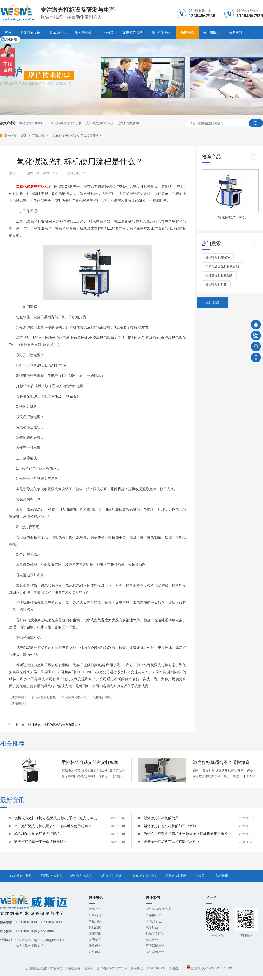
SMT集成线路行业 (158, 909)
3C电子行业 (154, 921)
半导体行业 (153, 915)
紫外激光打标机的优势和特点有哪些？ (54, 725)
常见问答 (95, 921)
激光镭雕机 (83, 32)
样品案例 (95, 927)
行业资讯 (96, 898)
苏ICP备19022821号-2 (112, 968)
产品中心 (95, 909)
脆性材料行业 (155, 952)
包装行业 (152, 939)
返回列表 (213, 303)
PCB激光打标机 (21, 876)
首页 (23, 135)
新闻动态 (187, 32)
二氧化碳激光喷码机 (73, 697)
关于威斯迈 (211, 32)
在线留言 (201, 876)
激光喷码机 (57, 32)
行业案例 (153, 898)
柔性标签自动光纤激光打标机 (90, 762)
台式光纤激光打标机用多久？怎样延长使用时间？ (52, 826)
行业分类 (107, 32)
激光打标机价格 (128, 123)
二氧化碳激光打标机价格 (65, 123)
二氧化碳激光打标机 (32, 187)
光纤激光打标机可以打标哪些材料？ (172, 842)
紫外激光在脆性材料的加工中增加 (170, 826)
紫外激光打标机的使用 (161, 818)
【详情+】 (118, 776)
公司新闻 (95, 915)
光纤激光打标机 (110, 876)
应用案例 (95, 933)
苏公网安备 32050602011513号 (210, 968)
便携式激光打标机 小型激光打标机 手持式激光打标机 (55, 818)
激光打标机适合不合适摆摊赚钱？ (224, 762)
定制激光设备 (133, 32)
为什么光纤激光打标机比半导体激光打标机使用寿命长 (186, 834)
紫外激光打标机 (80, 876)
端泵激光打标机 (176, 876)
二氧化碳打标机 (100, 697)
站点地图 (222, 876)
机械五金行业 (155, 933)
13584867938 (156, 968)
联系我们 (235, 32)
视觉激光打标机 (51, 876)
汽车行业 (152, 927)
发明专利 (95, 939)
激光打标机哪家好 (31, 123)
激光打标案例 (162, 32)
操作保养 (95, 946)
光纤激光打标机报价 (100, 123)
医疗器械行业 (155, 946)
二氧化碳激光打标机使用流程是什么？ (76, 135)
